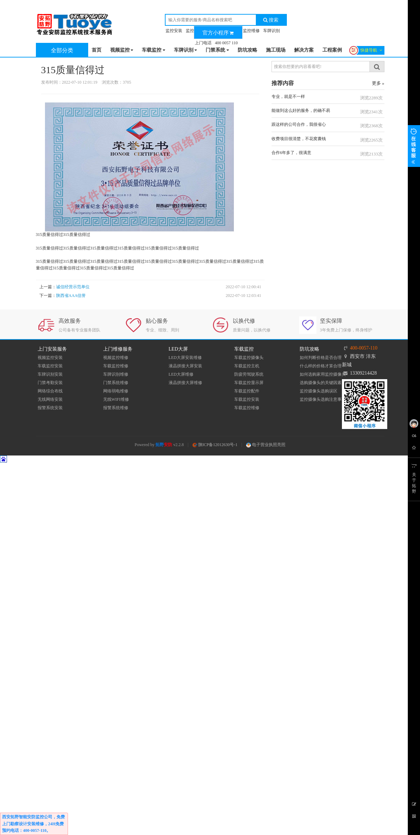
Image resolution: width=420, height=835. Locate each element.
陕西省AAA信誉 (71, 295)
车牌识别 (271, 30)
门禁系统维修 (115, 382)
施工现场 (275, 50)
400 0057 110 (226, 42)
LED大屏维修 (181, 374)
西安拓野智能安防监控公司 (27, 816)
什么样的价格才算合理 (321, 365)
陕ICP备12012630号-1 (215, 444)
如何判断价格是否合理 (321, 357)
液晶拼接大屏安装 (185, 365)
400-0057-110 (363, 348)
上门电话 (203, 42)
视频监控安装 (50, 357)
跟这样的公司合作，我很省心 (299, 124)
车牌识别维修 (115, 374)
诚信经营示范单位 (73, 286)
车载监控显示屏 (249, 382)
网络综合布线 (50, 391)
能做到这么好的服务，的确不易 (301, 110)
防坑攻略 (247, 50)
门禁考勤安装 (50, 382)
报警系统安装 (50, 407)
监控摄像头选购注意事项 (323, 399)
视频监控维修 (115, 357)
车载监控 (153, 50)
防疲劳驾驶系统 (249, 374)
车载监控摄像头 (249, 357)
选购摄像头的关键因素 (321, 382)
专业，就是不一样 (288, 96)
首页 (96, 50)
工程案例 (332, 50)
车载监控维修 (115, 365)
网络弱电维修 (115, 391)
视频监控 (121, 50)
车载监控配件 (246, 391)
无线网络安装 (50, 399)
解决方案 (304, 50)
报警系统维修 (115, 407)
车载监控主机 (246, 365)
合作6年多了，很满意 (291, 152)
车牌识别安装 (50, 374)
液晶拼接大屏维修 (185, 382)
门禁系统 (217, 50)
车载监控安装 (50, 365)
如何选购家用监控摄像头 (323, 374)
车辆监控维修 (247, 30)
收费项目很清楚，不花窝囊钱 (299, 138)
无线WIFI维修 (116, 399)
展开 (414, 146)
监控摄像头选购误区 (318, 391)
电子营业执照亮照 (265, 444)
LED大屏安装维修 (185, 357)
